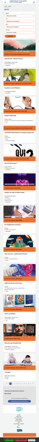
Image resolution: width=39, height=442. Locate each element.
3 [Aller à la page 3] (14, 383)
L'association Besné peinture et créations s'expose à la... (19, 132)
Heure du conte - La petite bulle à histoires (15, 254)
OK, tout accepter (9, 440)
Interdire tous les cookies (21, 440)
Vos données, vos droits (19, 423)
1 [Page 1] (10, 383)
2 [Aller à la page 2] (12, 383)
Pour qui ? (8, 29)
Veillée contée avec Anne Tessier (13, 283)
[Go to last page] (32, 383)
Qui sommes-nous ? (19, 417)
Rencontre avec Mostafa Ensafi (12, 343)
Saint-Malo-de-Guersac (10, 375)
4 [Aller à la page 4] (16, 383)
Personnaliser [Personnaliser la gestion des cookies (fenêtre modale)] (32, 440)
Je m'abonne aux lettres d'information (19, 401)
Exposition (8, 65)
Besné (6, 136)
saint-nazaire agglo (16, 2)
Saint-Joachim (8, 119)
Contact (19, 414)
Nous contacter (7, 393)
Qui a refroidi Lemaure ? (10, 163)
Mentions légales (18, 420)
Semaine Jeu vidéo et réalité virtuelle (14, 192)
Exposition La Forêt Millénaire (12, 88)
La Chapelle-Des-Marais (10, 91)
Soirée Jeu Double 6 (9, 313)
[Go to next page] (30, 383)
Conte (7, 260)
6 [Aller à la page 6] (20, 383)
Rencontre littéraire (10, 349)
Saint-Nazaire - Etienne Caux (11, 62)
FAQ (19, 425)
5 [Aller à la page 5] (18, 383)
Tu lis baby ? (7, 372)
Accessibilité (19, 419)
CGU (19, 422)
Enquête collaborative (10, 115)
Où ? (7, 18)
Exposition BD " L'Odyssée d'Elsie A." (14, 58)
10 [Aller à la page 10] (28, 383)
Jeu (6, 122)
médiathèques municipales (18, 1)
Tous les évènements (10, 140)
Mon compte (34, 2)
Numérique (8, 202)
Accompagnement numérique (12, 224)
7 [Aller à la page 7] (22, 383)
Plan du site (18, 416)
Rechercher (10, 36)
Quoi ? (7, 24)
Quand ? (7, 13)
